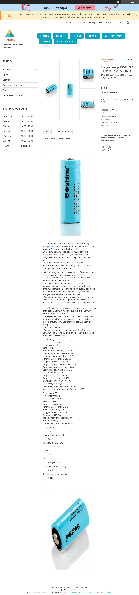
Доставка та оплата (12, 85)
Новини (46, 41)
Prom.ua (83, 587)
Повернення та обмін (13, 95)
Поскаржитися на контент (78, 592)
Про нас (76, 35)
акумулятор (48, 246)
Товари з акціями (65, 41)
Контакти (92, 35)
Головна (44, 35)
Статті (6, 90)
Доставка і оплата (113, 35)
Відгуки (6, 79)
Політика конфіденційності (101, 592)
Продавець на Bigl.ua (69, 589)
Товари (59, 35)
